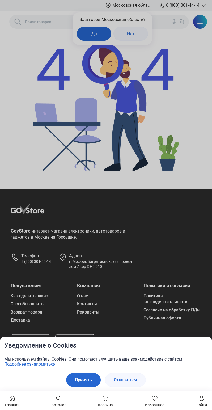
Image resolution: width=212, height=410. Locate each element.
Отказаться (125, 379)
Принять (83, 379)
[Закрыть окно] (204, 344)
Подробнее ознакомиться (30, 364)
